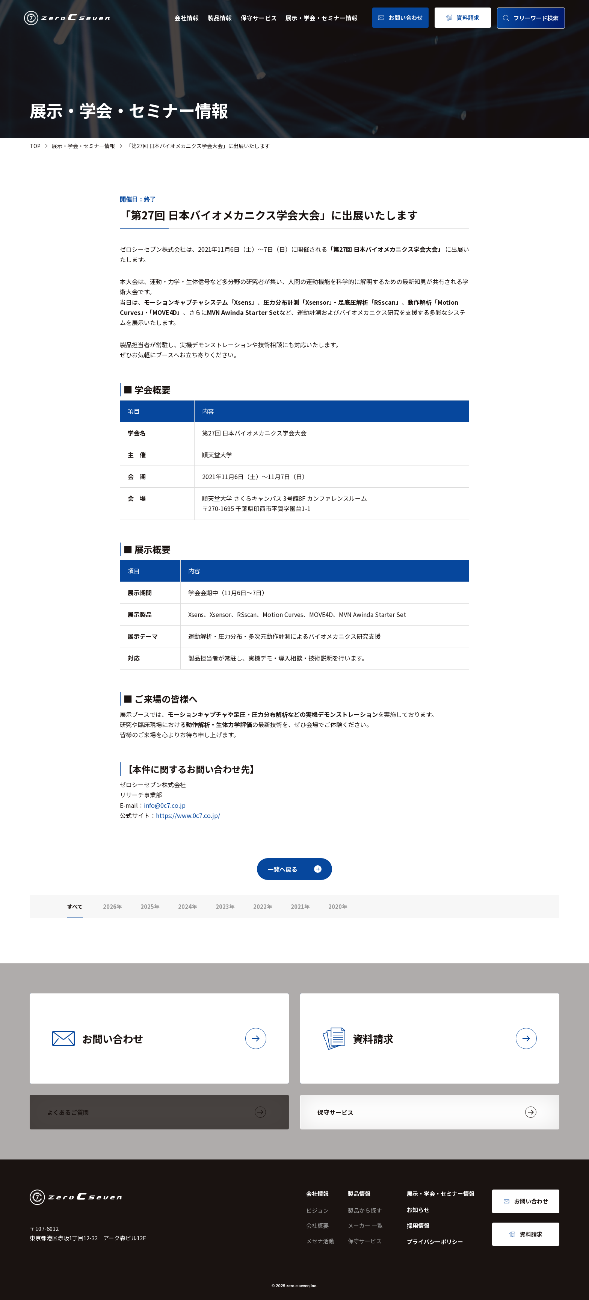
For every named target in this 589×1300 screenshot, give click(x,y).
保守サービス (259, 18)
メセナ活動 (320, 1241)
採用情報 (418, 1225)
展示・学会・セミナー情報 (321, 18)
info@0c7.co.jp (165, 805)
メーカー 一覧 (365, 1225)
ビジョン (317, 1210)
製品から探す (365, 1210)
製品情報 (220, 18)
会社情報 (187, 18)
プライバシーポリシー (435, 1242)
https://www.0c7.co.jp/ (188, 815)
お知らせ (418, 1210)
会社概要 (317, 1225)
